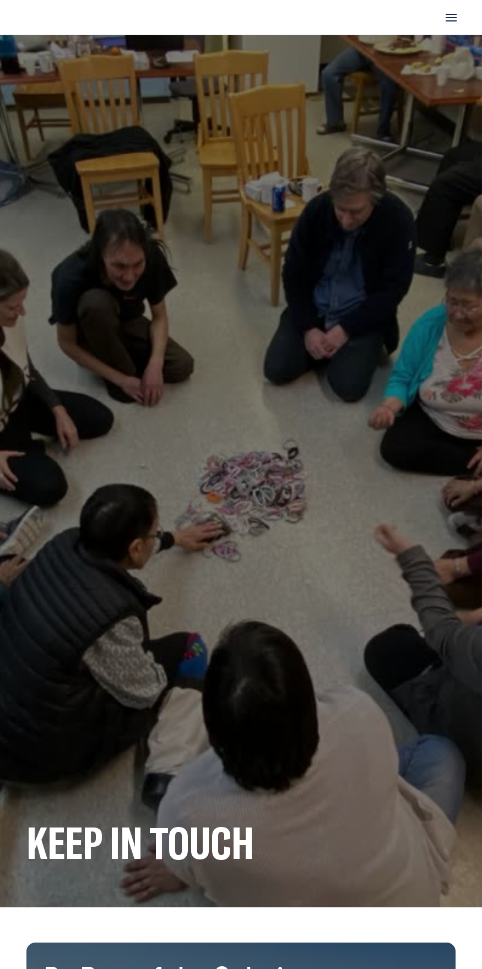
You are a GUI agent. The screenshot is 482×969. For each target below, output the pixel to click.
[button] (449, 18)
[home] (64, 17)
